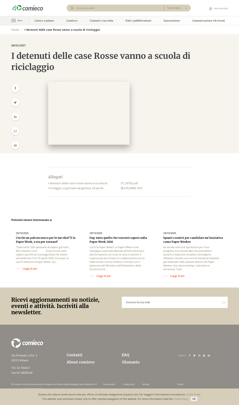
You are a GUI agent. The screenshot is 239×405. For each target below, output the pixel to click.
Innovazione (172, 20)
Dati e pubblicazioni (138, 20)
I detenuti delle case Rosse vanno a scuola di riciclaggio (62, 29)
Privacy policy (109, 384)
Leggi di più (30, 268)
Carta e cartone (44, 20)
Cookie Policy (192, 394)
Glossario (131, 362)
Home (15, 29)
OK (194, 399)
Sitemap (145, 384)
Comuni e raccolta (101, 20)
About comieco (81, 362)
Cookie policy (129, 384)
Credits (180, 384)
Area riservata (218, 8)
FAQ (125, 355)
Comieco (71, 20)
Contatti (74, 355)
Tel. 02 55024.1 (20, 368)
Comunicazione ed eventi (208, 20)
